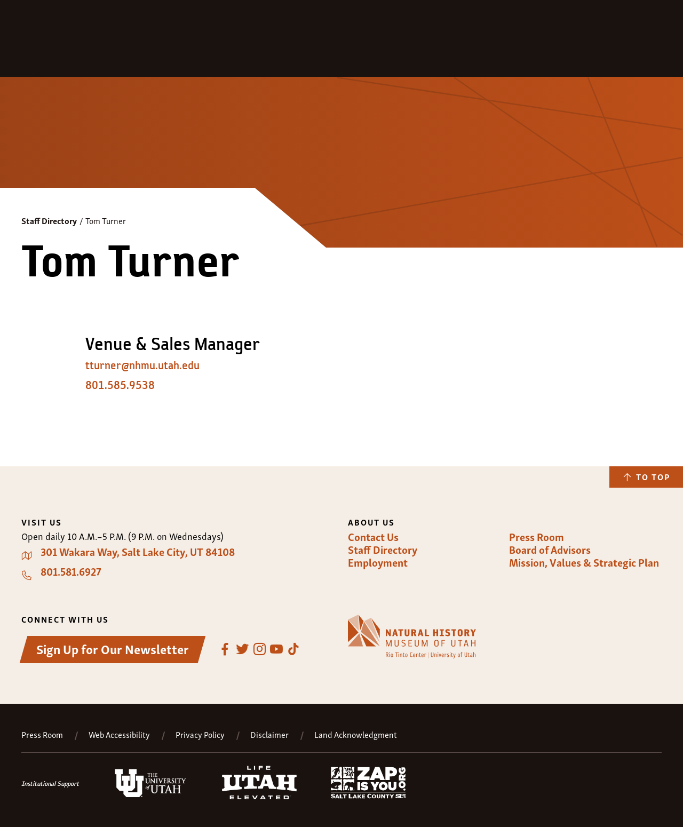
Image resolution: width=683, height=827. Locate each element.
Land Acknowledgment (355, 734)
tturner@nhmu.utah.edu (142, 365)
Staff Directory (49, 220)
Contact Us (373, 536)
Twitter (242, 649)
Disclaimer (269, 734)
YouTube (276, 649)
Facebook (225, 649)
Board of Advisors (550, 549)
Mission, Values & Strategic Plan (584, 562)
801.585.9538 (120, 385)
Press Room (536, 536)
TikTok (293, 649)
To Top (653, 476)
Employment (378, 562)
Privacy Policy (200, 734)
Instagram (259, 649)
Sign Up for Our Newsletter (112, 648)
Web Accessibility (119, 734)
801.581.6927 (71, 571)
